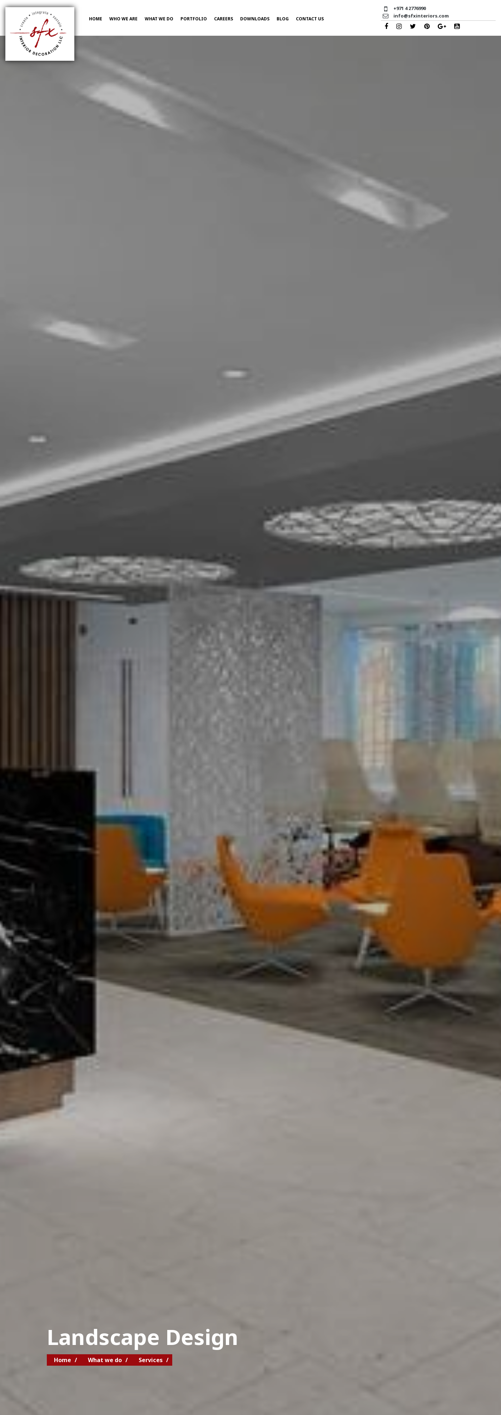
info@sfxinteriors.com (421, 16)
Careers (223, 19)
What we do (159, 19)
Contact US (310, 19)
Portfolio (193, 19)
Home (95, 19)
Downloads (254, 19)
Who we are (123, 19)
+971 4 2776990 (409, 8)
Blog (283, 19)
